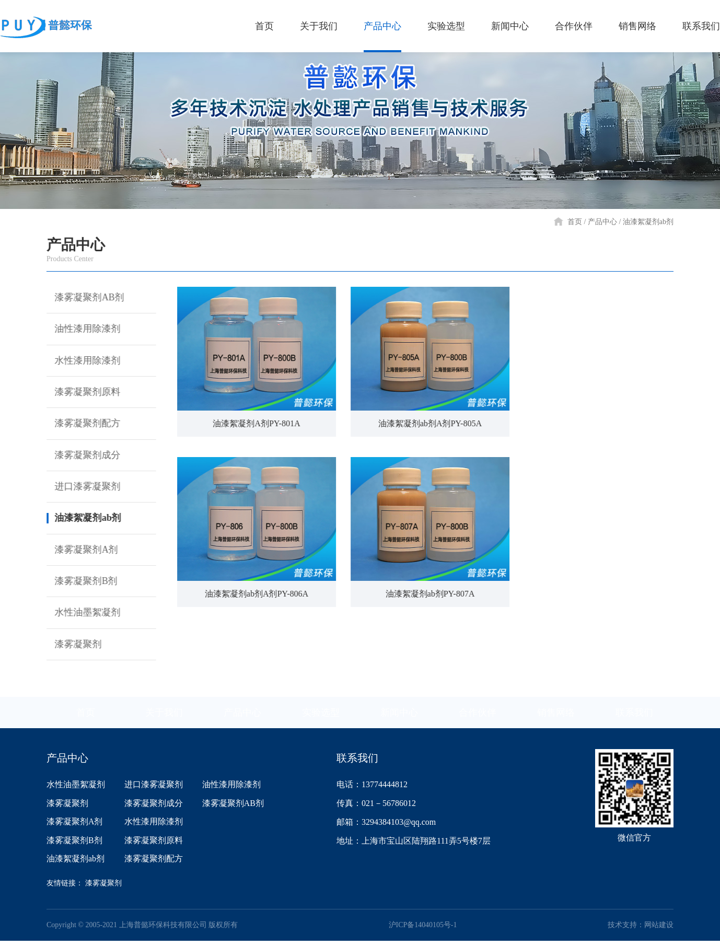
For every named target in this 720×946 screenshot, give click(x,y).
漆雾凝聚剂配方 (82, 425)
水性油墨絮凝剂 (82, 616)
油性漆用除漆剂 (82, 329)
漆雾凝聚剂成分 (82, 457)
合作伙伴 (477, 716)
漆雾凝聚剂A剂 (81, 552)
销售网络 (556, 716)
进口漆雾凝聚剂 (82, 489)
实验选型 (321, 716)
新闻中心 (399, 716)
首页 (574, 222)
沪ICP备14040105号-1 (422, 930)
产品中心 (602, 222)
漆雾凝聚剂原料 (82, 393)
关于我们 (164, 716)
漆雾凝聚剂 (72, 648)
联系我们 (634, 716)
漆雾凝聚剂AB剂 (84, 298)
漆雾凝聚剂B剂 (80, 584)
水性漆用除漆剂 (82, 361)
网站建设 (658, 930)
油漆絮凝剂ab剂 (648, 222)
